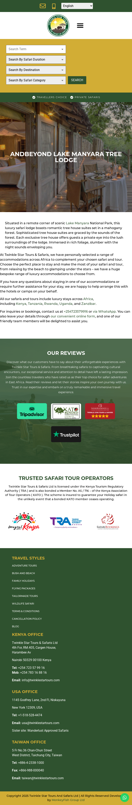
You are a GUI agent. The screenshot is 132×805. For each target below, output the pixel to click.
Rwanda (51, 304)
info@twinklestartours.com (36, 680)
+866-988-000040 (28, 770)
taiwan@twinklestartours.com (38, 778)
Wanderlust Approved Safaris (47, 730)
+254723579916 (76, 311)
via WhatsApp (104, 311)
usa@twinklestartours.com (35, 723)
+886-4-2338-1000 (28, 763)
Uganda (65, 304)
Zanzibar (88, 304)
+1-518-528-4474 (27, 715)
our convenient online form (73, 316)
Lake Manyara (77, 223)
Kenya (21, 304)
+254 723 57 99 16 (28, 668)
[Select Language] (77, 6)
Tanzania (35, 304)
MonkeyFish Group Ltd (68, 800)
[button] (80, 25)
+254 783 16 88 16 (29, 672)
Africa (88, 299)
